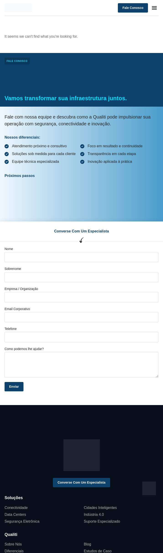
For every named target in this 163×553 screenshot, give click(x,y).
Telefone (11, 329)
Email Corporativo (17, 309)
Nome (9, 249)
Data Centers (15, 514)
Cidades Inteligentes (100, 508)
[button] (154, 8)
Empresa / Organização (21, 289)
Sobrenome (13, 269)
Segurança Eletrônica (22, 521)
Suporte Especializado (102, 521)
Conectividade (16, 508)
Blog (87, 544)
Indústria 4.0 (94, 514)
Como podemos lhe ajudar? (24, 349)
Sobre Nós (13, 544)
